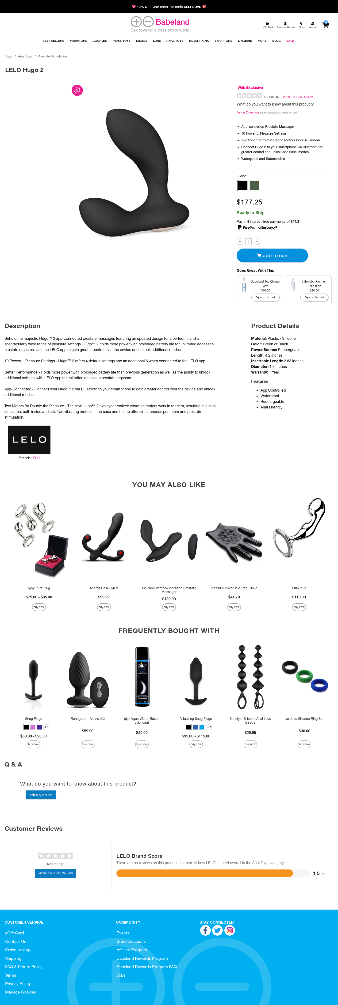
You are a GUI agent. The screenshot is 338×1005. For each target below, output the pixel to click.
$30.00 (304, 731)
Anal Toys (25, 56)
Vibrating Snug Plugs (196, 719)
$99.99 (104, 597)
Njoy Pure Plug (39, 588)
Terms (10, 975)
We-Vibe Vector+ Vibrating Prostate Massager (169, 590)
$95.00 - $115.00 (196, 736)
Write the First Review (298, 96)
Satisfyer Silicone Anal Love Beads (250, 721)
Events (123, 932)
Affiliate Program (132, 949)
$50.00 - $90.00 (33, 736)
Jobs (121, 975)
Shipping (13, 958)
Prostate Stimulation (52, 56)
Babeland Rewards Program (142, 958)
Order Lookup (18, 949)
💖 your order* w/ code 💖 (169, 7)
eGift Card (14, 932)
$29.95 (250, 732)
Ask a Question (248, 112)
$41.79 (234, 597)
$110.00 (299, 597)
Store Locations (131, 941)
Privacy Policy (18, 983)
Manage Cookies (20, 992)
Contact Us (15, 941)
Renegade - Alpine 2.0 (88, 719)
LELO (35, 458)
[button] (243, 185)
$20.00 (142, 732)
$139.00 (169, 599)
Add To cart (272, 255)
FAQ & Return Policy (23, 966)
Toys (8, 56)
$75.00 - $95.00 (39, 597)
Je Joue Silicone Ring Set (304, 719)
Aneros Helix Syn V (104, 588)
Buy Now (39, 607)
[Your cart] (325, 25)
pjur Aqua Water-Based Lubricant (142, 721)
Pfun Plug (299, 588)
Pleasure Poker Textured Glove (234, 588)
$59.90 (87, 731)
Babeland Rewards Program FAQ (147, 966)
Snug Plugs (33, 719)
